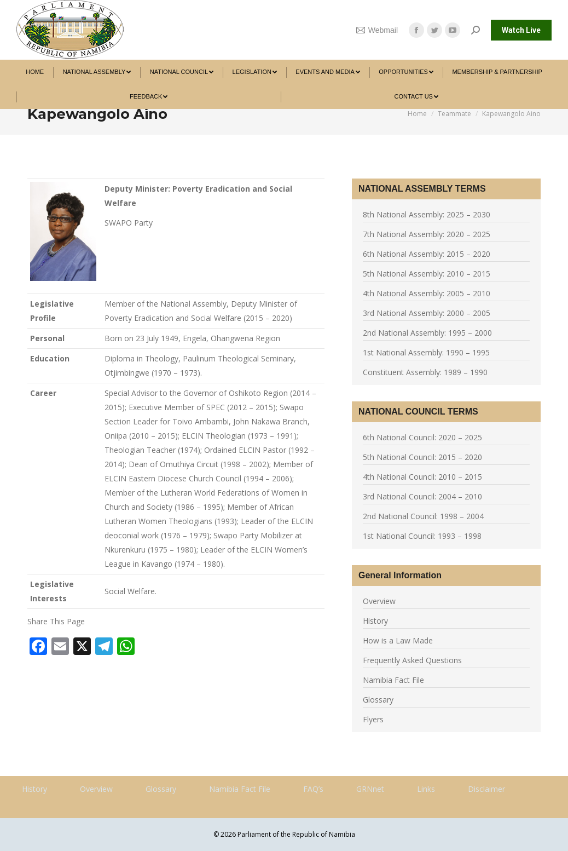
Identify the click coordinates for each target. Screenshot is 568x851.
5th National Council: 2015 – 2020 (422, 457)
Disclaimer (486, 789)
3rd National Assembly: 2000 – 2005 (426, 313)
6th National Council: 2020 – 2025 (422, 437)
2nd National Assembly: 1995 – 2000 (427, 332)
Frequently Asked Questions (412, 660)
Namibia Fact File (393, 680)
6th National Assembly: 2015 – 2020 (426, 254)
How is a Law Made (398, 640)
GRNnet (370, 789)
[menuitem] (34, 72)
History (375, 621)
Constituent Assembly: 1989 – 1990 (425, 372)
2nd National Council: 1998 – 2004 (423, 516)
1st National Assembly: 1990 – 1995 (426, 352)
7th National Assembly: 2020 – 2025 (426, 234)
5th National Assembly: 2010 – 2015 (426, 273)
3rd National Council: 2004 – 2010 (422, 496)
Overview (379, 601)
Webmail (377, 30)
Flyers (373, 719)
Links (426, 789)
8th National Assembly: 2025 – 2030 (426, 214)
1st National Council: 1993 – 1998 (422, 536)
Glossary (378, 699)
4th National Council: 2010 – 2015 (422, 477)
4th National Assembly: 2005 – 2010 (426, 293)
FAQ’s (313, 789)
